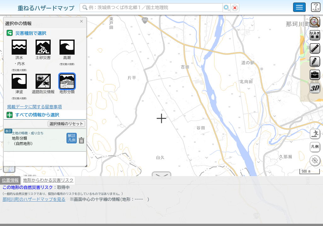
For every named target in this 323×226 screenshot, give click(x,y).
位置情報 (10, 182)
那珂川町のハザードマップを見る (34, 202)
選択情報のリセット (66, 124)
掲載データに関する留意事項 (34, 107)
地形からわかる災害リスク (48, 182)
